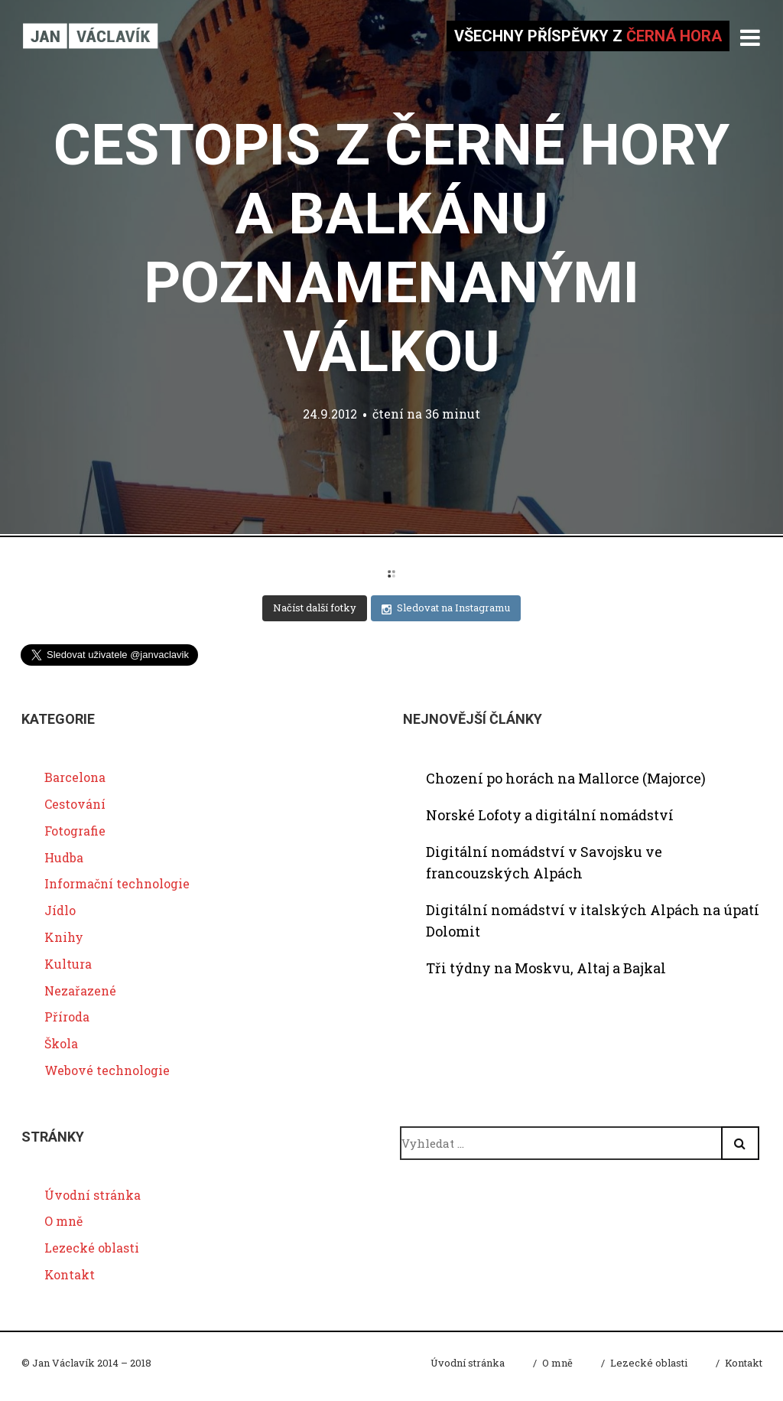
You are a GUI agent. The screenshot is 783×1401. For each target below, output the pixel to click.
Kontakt (69, 1274)
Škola (61, 1043)
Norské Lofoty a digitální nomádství (550, 815)
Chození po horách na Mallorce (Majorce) (566, 778)
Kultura (68, 964)
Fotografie (75, 831)
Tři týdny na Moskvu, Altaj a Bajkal (546, 968)
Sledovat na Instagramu (446, 608)
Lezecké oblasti (91, 1248)
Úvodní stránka (92, 1195)
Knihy (63, 937)
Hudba (63, 857)
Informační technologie (117, 883)
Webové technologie (107, 1070)
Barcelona (75, 777)
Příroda (66, 1016)
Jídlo (60, 910)
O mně (63, 1221)
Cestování (75, 804)
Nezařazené (80, 990)
